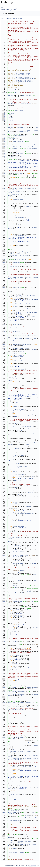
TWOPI (11, 119)
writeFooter (16, 324)
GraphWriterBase (20, 135)
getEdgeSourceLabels (19, 188)
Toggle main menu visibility (2, 6)
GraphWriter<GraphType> (17, 709)
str (18, 822)
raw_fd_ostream (14, 782)
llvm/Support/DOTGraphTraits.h (25, 78)
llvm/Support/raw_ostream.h (24, 81)
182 (3, 348)
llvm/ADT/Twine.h (20, 76)
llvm (8, 9)
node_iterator (17, 151)
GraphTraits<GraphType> (28, 147)
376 (3, 702)
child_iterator (18, 153)
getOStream (21, 679)
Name (12, 113)
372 (3, 697)
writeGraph (16, 262)
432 (3, 812)
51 (3, 113)
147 (3, 287)
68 (3, 141)
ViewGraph (14, 836)
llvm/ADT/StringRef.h (22, 74)
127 (3, 251)
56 (3, 120)
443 (3, 836)
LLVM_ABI (10, 95)
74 (3, 153)
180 (3, 344)
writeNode (16, 348)
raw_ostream (13, 138)
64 (3, 134)
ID (32, 601)
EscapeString (26, 95)
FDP (10, 116)
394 (3, 737)
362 (3, 679)
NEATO (11, 117)
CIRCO (11, 120)
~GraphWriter (13, 697)
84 (3, 176)
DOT (16, 92)
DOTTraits (16, 144)
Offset (22, 570)
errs (13, 766)
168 (3, 324)
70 (3, 144)
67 (3, 140)
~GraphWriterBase (20, 259)
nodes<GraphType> (32, 336)
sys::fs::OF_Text (16, 759)
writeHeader (16, 287)
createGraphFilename (29, 722)
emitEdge (15, 641)
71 (3, 147)
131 (3, 259)
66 (3, 138)
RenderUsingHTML (18, 141)
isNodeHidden (28, 338)
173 (3, 331)
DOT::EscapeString (23, 415)
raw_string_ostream (16, 440)
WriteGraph (20, 702)
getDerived (18, 173)
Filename (35, 745)
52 (3, 115)
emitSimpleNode (17, 601)
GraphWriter (16, 687)
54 (3, 117)
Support (13, 9)
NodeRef (15, 148)
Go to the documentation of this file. (11, 18)
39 (3, 92)
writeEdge (16, 547)
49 (3, 110)
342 (3, 641)
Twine (18, 707)
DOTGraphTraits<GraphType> (23, 144)
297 (3, 555)
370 (3, 691)
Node (14, 190)
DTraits (18, 156)
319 (3, 601)
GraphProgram (19, 110)
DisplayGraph (21, 127)
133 (3, 262)
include (3, 9)
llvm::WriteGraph (14, 794)
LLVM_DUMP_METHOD (13, 811)
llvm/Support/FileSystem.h (23, 80)
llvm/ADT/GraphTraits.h (22, 73)
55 (3, 119)
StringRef (17, 104)
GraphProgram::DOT (23, 131)
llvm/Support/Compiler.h (23, 77)
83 (3, 173)
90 (3, 188)
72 (3, 148)
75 (3, 156)
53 (3, 116)
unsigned (18, 572)
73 (3, 151)
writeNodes (16, 331)
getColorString (26, 104)
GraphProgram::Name (24, 841)
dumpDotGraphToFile (14, 812)
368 (3, 687)
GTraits (15, 147)
